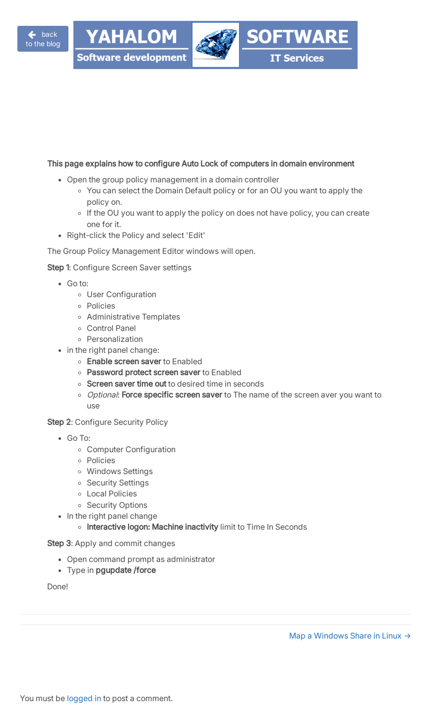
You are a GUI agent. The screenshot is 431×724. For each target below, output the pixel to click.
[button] (42, 39)
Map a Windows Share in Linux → (350, 636)
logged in (84, 698)
